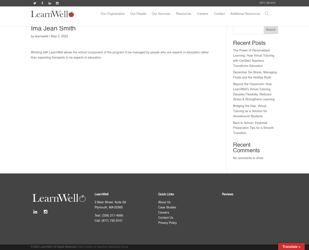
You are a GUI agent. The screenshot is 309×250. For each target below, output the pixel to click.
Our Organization (113, 13)
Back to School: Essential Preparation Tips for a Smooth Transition (253, 128)
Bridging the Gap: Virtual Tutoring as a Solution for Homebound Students (250, 111)
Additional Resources (245, 13)
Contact (219, 13)
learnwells (41, 36)
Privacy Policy (167, 222)
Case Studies (167, 207)
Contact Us (165, 217)
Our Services (161, 13)
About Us (164, 202)
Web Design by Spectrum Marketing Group (103, 247)
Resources (183, 13)
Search (271, 29)
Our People (138, 13)
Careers (202, 13)
